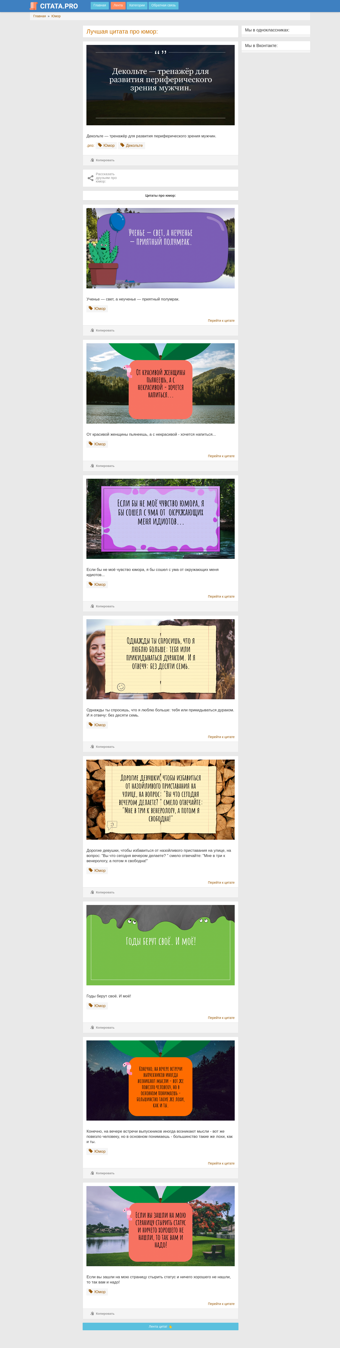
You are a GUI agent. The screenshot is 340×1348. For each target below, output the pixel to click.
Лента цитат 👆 (160, 1326)
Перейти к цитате (221, 320)
